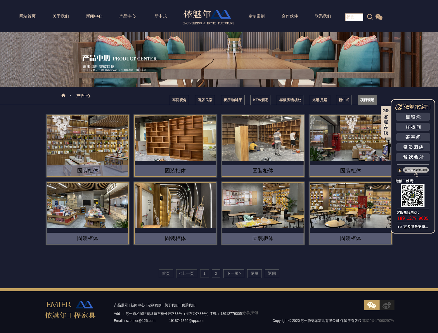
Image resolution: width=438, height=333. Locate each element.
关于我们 (61, 16)
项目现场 (367, 100)
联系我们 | (189, 305)
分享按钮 (250, 312)
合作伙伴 (290, 16)
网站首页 (27, 16)
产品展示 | (122, 305)
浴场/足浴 (319, 100)
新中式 (161, 16)
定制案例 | (155, 305)
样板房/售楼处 (290, 100)
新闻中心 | (138, 305)
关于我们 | (172, 305)
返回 (272, 273)
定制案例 (256, 16)
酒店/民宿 (205, 100)
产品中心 (127, 16)
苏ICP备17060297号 (378, 321)
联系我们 (323, 16)
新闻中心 (94, 16)
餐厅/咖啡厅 (233, 100)
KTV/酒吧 (260, 100)
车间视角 (179, 100)
